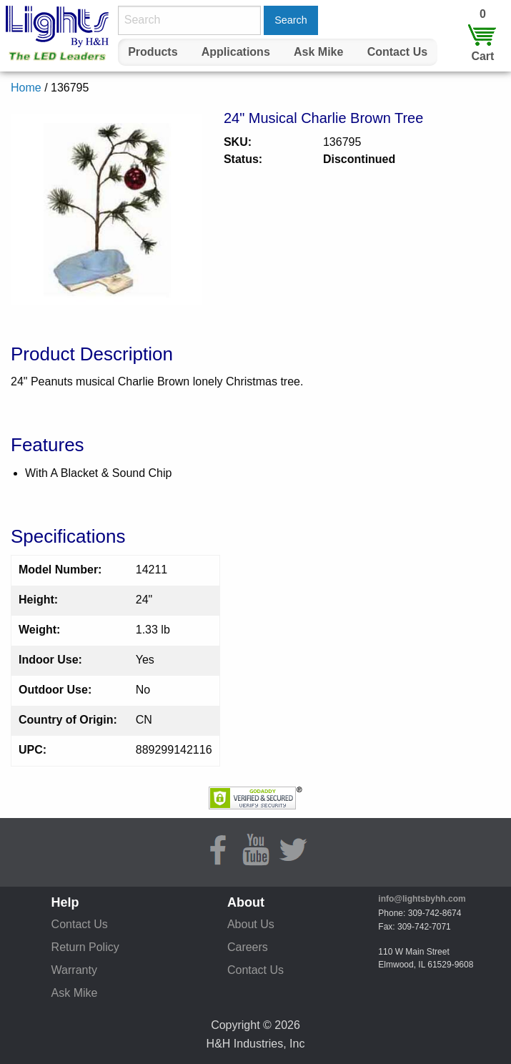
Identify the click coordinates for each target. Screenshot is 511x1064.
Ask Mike (318, 52)
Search (290, 20)
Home (26, 88)
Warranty (74, 970)
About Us (250, 924)
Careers (247, 947)
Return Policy (85, 947)
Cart (482, 56)
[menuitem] (153, 52)
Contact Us (397, 52)
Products (152, 52)
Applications (236, 52)
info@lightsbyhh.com (421, 899)
